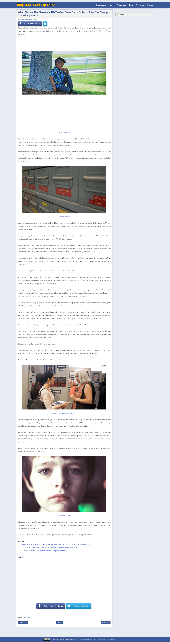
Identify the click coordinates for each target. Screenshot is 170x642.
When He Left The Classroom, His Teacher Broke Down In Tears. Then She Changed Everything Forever (63, 14)
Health (111, 5)
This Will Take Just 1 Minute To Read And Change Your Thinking (44, 551)
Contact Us (111, 639)
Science (149, 5)
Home (59, 622)
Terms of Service (102, 639)
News (130, 5)
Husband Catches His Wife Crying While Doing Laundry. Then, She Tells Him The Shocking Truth (56, 544)
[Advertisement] (63, 43)
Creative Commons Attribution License (84, 639)
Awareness (121, 5)
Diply (22, 557)
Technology (140, 5)
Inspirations (101, 5)
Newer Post (23, 622)
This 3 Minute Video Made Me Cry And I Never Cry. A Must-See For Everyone (49, 547)
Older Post (105, 622)
